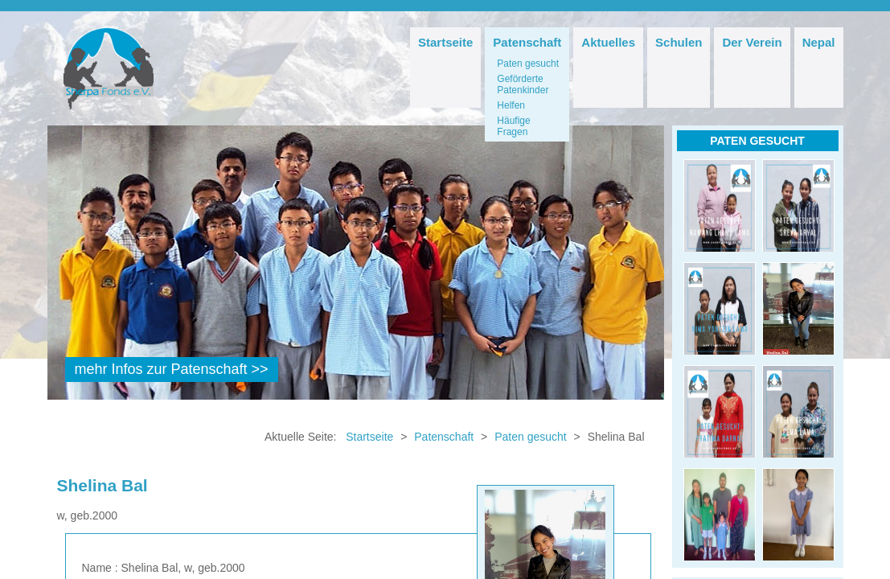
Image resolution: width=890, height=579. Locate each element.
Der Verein (751, 42)
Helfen (511, 105)
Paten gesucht (528, 63)
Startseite (445, 42)
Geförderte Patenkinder (522, 84)
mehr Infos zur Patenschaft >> (172, 369)
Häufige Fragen (513, 126)
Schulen (678, 42)
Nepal (818, 42)
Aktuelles (608, 42)
